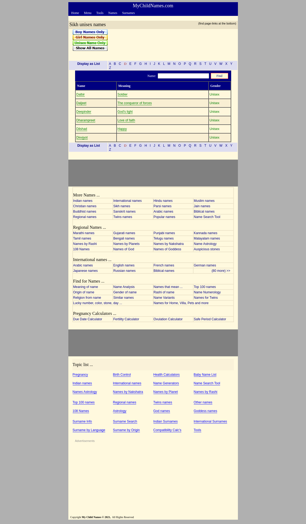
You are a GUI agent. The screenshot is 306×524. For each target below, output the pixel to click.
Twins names (122, 217)
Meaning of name (85, 287)
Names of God (123, 249)
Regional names (85, 217)
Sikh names (121, 206)
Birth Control (122, 375)
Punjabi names (164, 233)
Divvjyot (82, 137)
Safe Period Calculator (210, 319)
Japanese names (85, 271)
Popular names (164, 217)
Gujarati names (124, 233)
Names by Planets (126, 244)
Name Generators (166, 383)
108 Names (81, 249)
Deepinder (83, 112)
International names (127, 201)
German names (205, 265)
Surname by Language (89, 430)
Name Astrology (205, 244)
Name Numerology (207, 292)
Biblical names (204, 211)
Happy (122, 129)
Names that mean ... (168, 287)
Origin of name (83, 292)
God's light (125, 112)
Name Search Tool (207, 217)
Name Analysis (124, 287)
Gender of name (125, 292)
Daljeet (81, 103)
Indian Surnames (165, 421)
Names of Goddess (167, 249)
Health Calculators (166, 375)
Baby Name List (205, 375)
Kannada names (205, 233)
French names (164, 265)
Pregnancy (80, 375)
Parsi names (163, 206)
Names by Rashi (85, 244)
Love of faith (126, 120)
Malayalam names (207, 238)
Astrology (119, 411)
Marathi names (83, 233)
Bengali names (124, 238)
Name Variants (164, 298)
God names (161, 411)
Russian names (124, 271)
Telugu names (164, 238)
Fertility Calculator (126, 319)
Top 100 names (205, 287)
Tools (197, 430)
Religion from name (87, 298)
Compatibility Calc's (167, 430)
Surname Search (125, 421)
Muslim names (204, 201)
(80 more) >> (222, 271)
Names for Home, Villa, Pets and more (181, 303)
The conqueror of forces (135, 103)
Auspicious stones (207, 249)
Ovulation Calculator (168, 319)
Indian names (83, 201)
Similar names (123, 298)
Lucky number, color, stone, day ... (97, 303)
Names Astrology (85, 392)
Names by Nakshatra (169, 244)
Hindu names (163, 201)
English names (124, 265)
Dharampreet (85, 120)
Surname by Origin (126, 430)
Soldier (123, 94)
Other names (203, 402)
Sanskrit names (124, 211)
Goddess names (205, 411)
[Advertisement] (171, 42)
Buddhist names (84, 211)
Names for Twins (206, 298)
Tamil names (82, 238)
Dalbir (80, 94)
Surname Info (82, 421)
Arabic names (163, 211)
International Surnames (210, 421)
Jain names (202, 206)
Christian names (85, 206)
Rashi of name (164, 292)
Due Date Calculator (87, 319)
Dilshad (81, 129)
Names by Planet (165, 392)
